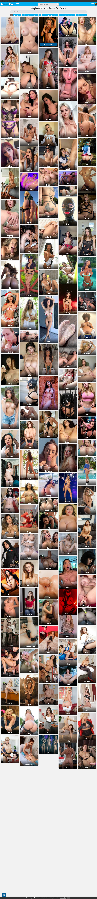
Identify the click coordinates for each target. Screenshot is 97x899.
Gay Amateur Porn (12, 1)
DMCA (4, 895)
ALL (11, 15)
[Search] (58, 4)
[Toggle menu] (17, 4)
